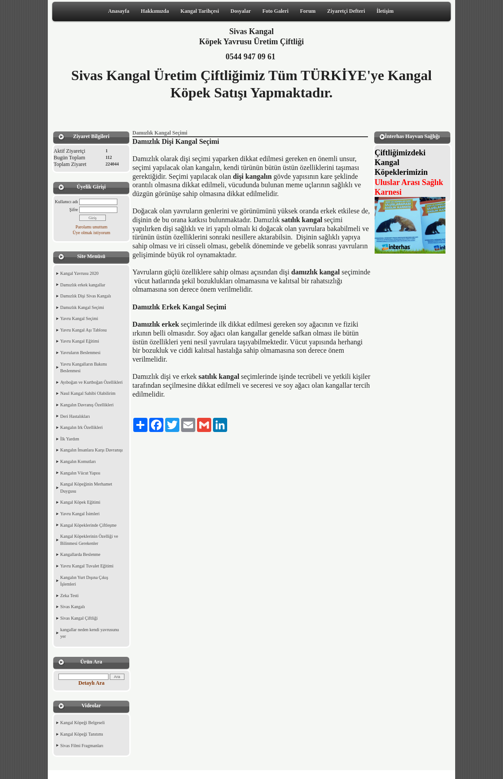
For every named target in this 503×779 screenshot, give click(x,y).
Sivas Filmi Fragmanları (81, 745)
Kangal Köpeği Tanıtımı (81, 734)
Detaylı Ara (91, 683)
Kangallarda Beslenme (80, 554)
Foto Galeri (276, 11)
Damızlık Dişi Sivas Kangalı (85, 295)
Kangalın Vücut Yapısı (80, 472)
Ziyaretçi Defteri (346, 11)
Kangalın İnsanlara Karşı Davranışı (91, 449)
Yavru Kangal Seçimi (79, 318)
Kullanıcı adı (66, 201)
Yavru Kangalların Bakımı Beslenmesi (83, 368)
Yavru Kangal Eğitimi (79, 341)
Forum (307, 11)
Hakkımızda (155, 11)
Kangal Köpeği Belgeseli (82, 722)
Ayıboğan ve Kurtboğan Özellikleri (91, 382)
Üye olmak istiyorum (91, 232)
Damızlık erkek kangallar (82, 284)
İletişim (385, 11)
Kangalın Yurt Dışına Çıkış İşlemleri (84, 581)
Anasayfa (118, 11)
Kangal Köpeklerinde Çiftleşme (88, 525)
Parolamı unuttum (92, 226)
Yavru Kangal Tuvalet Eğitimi (86, 565)
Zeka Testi (69, 595)
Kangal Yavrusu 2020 (79, 273)
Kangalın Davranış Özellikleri (87, 404)
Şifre (74, 209)
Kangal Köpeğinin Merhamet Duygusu (86, 488)
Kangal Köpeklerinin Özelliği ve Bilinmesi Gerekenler (89, 540)
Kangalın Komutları (78, 461)
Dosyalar (241, 11)
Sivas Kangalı (72, 606)
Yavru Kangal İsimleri (80, 513)
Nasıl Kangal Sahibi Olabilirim (88, 393)
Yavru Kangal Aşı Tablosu (83, 330)
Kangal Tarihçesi (199, 11)
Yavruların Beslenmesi (80, 352)
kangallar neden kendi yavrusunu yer (89, 633)
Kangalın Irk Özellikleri (81, 427)
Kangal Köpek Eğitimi (80, 502)
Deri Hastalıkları (75, 416)
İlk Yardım (69, 438)
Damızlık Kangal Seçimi (82, 307)
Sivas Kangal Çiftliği (78, 618)
